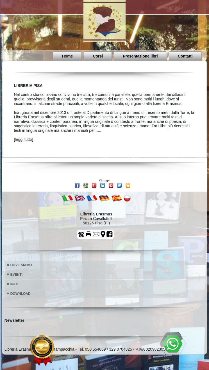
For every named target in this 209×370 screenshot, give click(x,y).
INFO (14, 284)
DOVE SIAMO (21, 265)
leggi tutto (23, 139)
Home (67, 56)
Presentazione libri (140, 56)
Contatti (185, 56)
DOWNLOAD (20, 294)
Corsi (98, 56)
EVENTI (16, 275)
